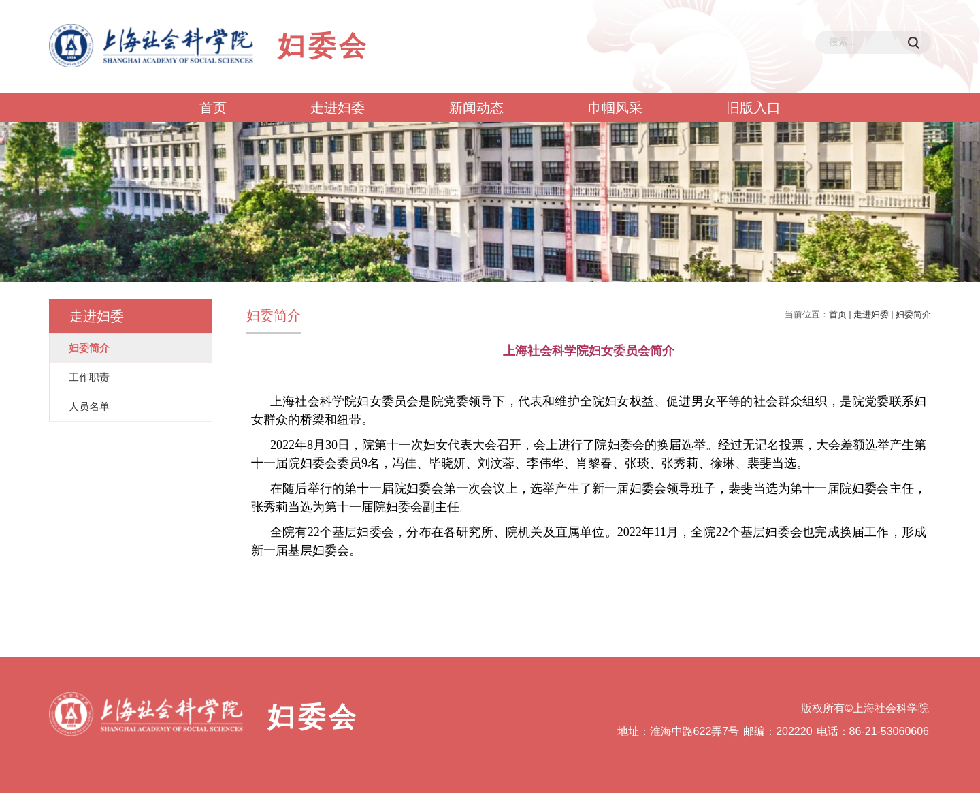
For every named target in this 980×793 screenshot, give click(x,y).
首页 (213, 107)
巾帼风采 (615, 107)
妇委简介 (913, 314)
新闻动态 (476, 107)
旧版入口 (753, 107)
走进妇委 (337, 107)
